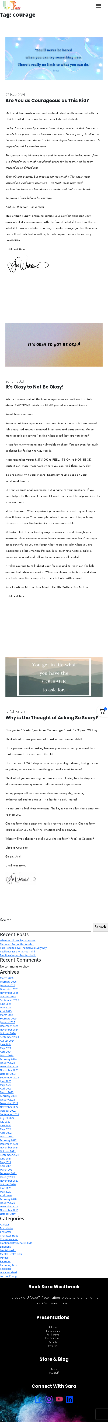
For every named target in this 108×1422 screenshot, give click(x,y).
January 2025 (7, 1022)
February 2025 (8, 1018)
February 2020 (8, 1199)
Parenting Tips (8, 1265)
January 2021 (7, 1177)
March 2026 (6, 978)
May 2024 (5, 1048)
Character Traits (9, 1235)
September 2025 (9, 1000)
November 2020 (9, 1180)
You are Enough (9, 1276)
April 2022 (6, 1132)
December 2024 (9, 1026)
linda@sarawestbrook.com (54, 1303)
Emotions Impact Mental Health (18, 955)
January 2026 (7, 985)
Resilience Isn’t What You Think (17, 951)
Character (5, 1232)
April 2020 (6, 1195)
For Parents (53, 1335)
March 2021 (6, 1169)
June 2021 (5, 1158)
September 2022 (9, 1114)
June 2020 (5, 1188)
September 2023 (9, 1077)
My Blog (54, 1369)
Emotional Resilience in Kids (16, 1243)
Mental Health (8, 1250)
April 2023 (6, 1088)
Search (6, 920)
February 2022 (8, 1140)
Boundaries (6, 1228)
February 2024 (8, 1059)
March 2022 (6, 1136)
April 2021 (6, 1166)
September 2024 (9, 1037)
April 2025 (6, 1011)
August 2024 (7, 1040)
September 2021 (9, 1155)
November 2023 (9, 1070)
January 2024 (7, 1062)
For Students (53, 1331)
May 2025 (5, 1007)
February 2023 (8, 1096)
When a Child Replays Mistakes (18, 940)
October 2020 (8, 1184)
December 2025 (9, 989)
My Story (53, 1346)
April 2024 (6, 1051)
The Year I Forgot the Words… (17, 944)
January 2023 (7, 1099)
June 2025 (5, 1003)
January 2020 (7, 1202)
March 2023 (6, 1092)
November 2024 (9, 1029)
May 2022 (5, 1129)
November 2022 (9, 1107)
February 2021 (8, 1173)
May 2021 (5, 1162)
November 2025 (9, 992)
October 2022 (8, 1110)
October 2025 (8, 996)
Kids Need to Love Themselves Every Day (23, 947)
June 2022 (5, 1125)
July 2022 (5, 1121)
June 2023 (5, 1081)
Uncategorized (8, 1272)
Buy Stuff (54, 1373)
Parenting (5, 1261)
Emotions (5, 1246)
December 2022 (9, 1103)
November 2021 (9, 1147)
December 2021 (9, 1143)
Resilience (5, 1268)
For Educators (53, 1338)
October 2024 (8, 1033)
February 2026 (8, 981)
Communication (9, 1239)
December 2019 (9, 1206)
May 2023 (5, 1085)
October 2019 (8, 1213)
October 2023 (8, 1073)
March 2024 (6, 1055)
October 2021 (8, 1151)
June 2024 (5, 1044)
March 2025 (6, 1014)
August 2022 (7, 1118)
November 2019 (9, 1210)
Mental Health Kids (11, 1254)
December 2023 (9, 1066)
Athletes (4, 1224)
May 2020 (5, 1191)
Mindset (4, 1257)
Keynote (53, 1342)
